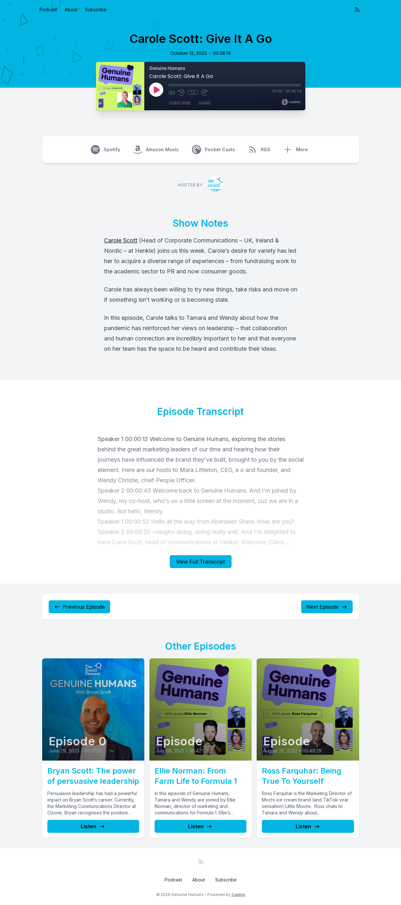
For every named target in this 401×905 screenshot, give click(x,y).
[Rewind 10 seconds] (181, 92)
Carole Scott (120, 240)
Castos (238, 894)
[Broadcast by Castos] (291, 102)
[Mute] (171, 92)
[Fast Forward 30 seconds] (204, 92)
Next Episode (327, 607)
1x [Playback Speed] (193, 92)
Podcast (48, 9)
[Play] (156, 90)
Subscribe (96, 9)
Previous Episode (79, 607)
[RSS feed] (357, 9)
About (71, 9)
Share (204, 103)
